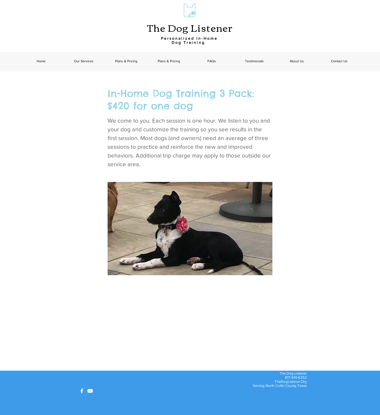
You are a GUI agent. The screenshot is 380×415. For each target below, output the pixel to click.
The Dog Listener (190, 27)
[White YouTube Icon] (90, 391)
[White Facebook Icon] (82, 391)
